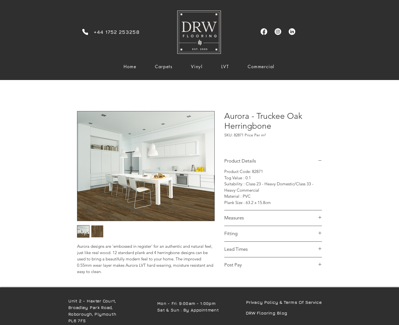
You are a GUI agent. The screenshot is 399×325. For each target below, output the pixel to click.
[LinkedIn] (292, 31)
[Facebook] (264, 31)
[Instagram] (278, 31)
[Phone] (85, 32)
